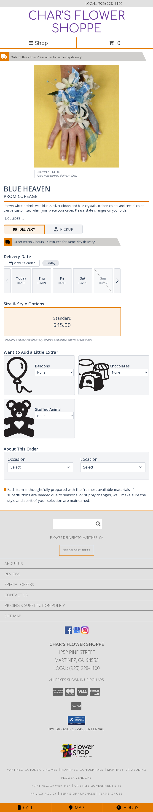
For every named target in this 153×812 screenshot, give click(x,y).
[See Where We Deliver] (76, 550)
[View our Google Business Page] (76, 632)
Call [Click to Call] (25, 807)
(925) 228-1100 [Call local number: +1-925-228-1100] (110, 3)
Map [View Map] (76, 807)
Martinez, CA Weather (51, 785)
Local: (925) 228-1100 (77, 668)
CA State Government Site (97, 785)
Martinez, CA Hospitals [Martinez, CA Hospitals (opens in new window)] (83, 769)
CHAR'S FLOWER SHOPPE (76, 22)
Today (50, 263)
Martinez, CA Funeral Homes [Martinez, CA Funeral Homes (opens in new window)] (32, 769)
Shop (38, 43)
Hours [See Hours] (127, 807)
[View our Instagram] (85, 632)
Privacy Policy (43, 793)
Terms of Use (111, 793)
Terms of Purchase (78, 793)
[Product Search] (77, 524)
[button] (76, 720)
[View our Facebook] (68, 632)
